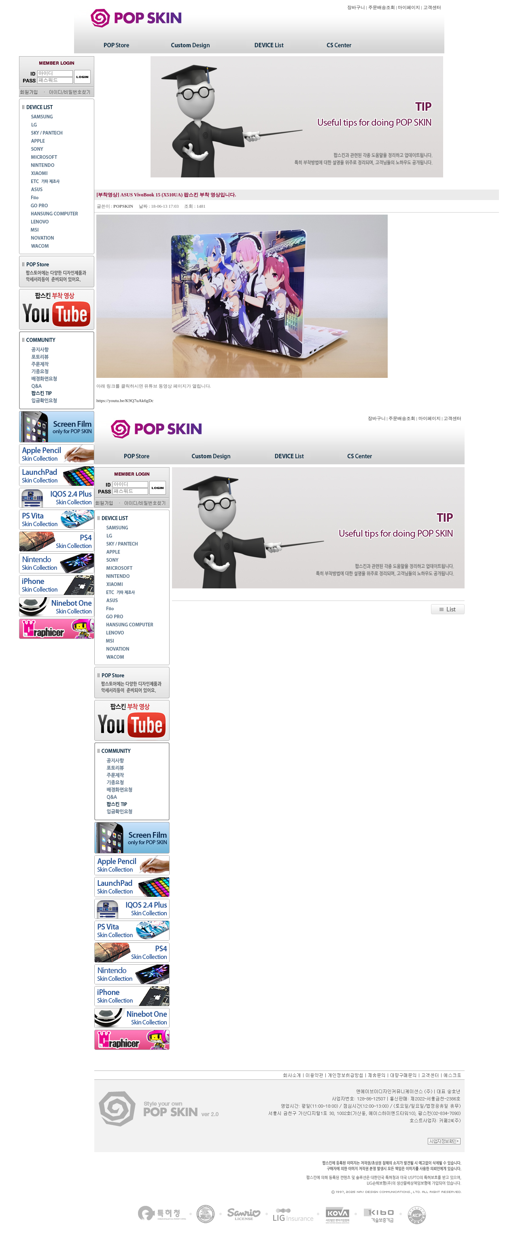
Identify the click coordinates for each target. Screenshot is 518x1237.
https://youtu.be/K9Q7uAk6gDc (124, 400)
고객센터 (432, 7)
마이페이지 (409, 7)
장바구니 (356, 7)
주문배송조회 (381, 7)
